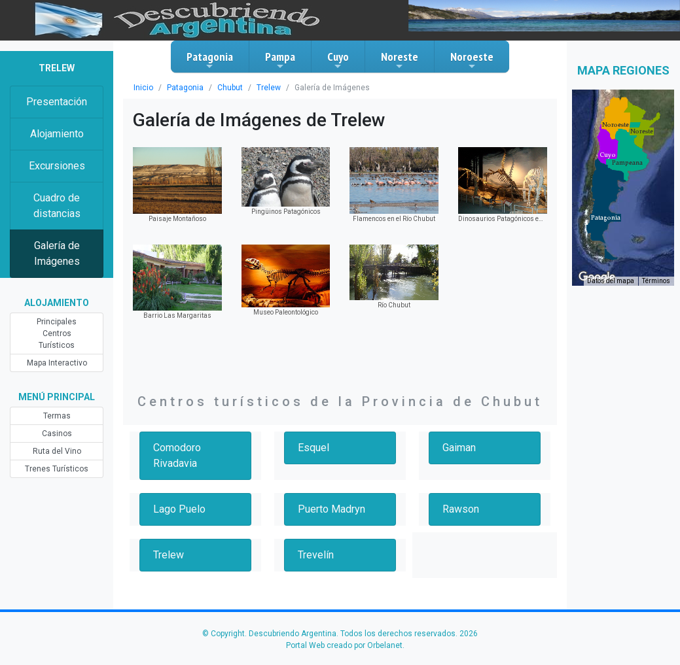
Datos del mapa (610, 280)
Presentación (56, 101)
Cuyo (338, 60)
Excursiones (57, 166)
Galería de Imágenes (57, 253)
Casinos (57, 433)
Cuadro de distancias (57, 206)
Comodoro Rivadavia (177, 455)
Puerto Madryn (331, 509)
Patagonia (210, 60)
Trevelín (316, 555)
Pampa (280, 60)
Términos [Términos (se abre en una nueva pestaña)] (656, 280)
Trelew (269, 87)
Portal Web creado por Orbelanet (344, 645)
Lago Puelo (179, 509)
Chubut (230, 87)
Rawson (460, 509)
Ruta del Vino (57, 451)
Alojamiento (57, 134)
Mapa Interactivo (57, 362)
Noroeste (471, 60)
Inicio (143, 87)
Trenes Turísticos (56, 468)
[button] (605, 218)
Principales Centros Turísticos (57, 333)
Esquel (313, 447)
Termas (57, 415)
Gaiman (459, 447)
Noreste (399, 60)
